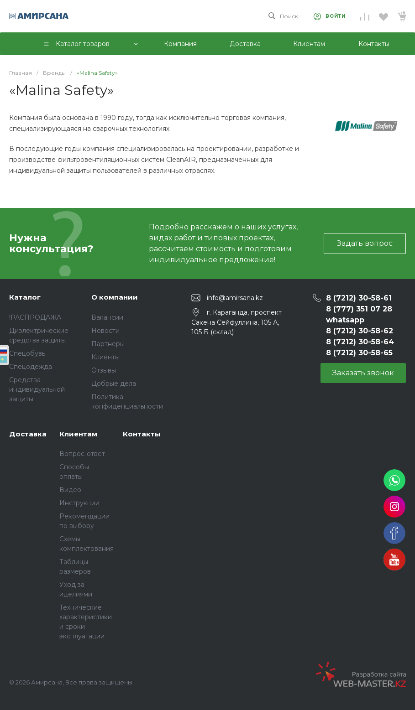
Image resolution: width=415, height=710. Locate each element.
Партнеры (108, 344)
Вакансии (107, 317)
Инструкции (79, 503)
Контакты (142, 434)
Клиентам (78, 434)
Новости (105, 330)
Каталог (25, 297)
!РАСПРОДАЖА (35, 317)
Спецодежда (30, 367)
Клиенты (105, 357)
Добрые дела (113, 383)
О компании (114, 297)
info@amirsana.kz (235, 298)
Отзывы (103, 370)
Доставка (28, 434)
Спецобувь (27, 353)
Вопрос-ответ (82, 454)
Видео (70, 490)
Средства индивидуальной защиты (37, 389)
